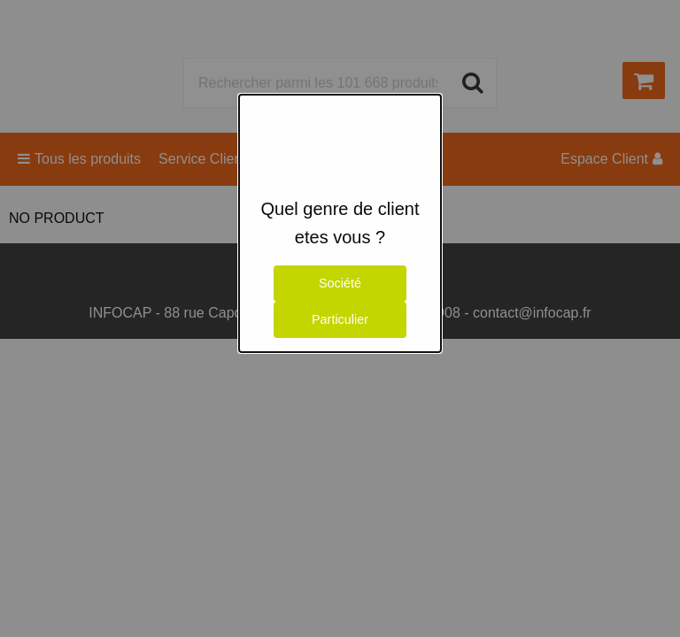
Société (340, 283)
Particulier (340, 319)
